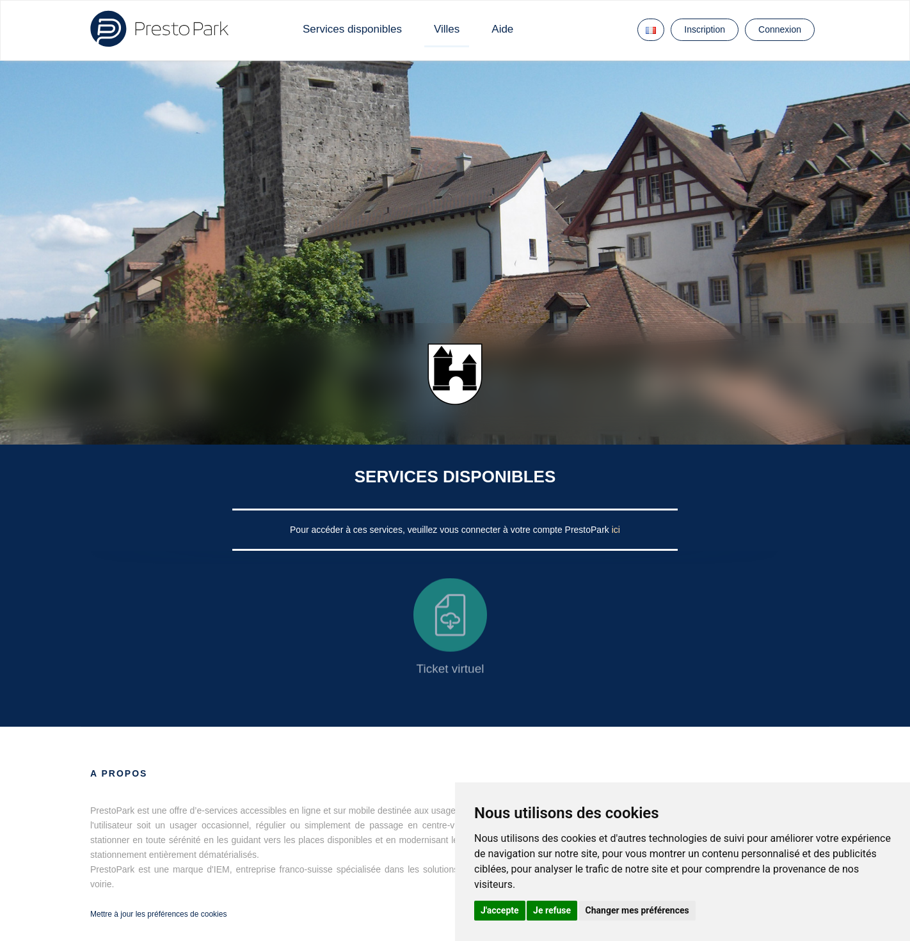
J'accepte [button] (500, 910)
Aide (502, 29)
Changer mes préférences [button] (637, 910)
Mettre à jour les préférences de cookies (158, 914)
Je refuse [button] (552, 910)
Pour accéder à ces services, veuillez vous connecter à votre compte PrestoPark (451, 530)
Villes (446, 29)
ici (616, 530)
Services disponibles (352, 29)
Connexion (779, 29)
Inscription (704, 29)
